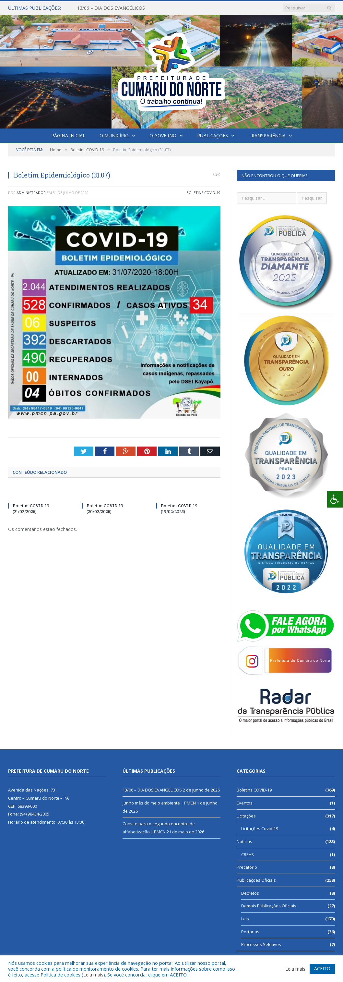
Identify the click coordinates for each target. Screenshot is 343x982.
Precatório (247, 867)
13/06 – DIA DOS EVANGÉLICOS (111, 8)
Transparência (267, 135)
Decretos (250, 893)
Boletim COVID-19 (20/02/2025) (105, 508)
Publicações (212, 135)
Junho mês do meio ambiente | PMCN (159, 803)
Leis (245, 919)
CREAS (247, 854)
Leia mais (93, 974)
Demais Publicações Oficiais (268, 906)
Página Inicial (68, 135)
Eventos (245, 803)
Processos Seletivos (261, 944)
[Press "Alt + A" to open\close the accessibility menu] (335, 499)
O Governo (162, 135)
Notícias (244, 841)
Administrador (31, 192)
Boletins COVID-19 (203, 192)
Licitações (246, 816)
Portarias (250, 932)
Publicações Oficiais (256, 880)
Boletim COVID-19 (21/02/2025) (31, 508)
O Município (114, 135)
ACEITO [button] (322, 968)
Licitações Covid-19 (259, 828)
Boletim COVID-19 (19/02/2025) (179, 508)
